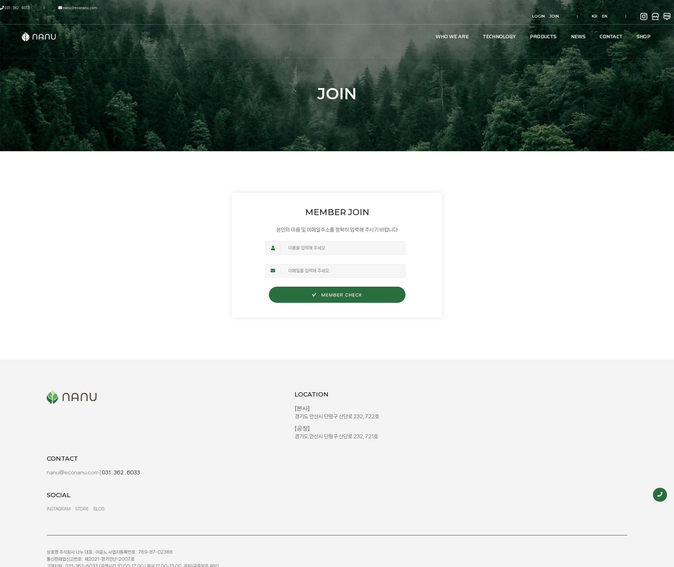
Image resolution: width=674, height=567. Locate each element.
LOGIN (517, 7)
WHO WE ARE (398, 28)
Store (474, 464)
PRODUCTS (489, 28)
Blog (490, 464)
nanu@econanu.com (114, 7)
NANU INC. (566, 507)
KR (558, 7)
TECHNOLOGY (445, 28)
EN (567, 7)
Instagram (451, 464)
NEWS (524, 28)
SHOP (590, 28)
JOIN (533, 7)
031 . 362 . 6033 (67, 7)
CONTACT (557, 28)
